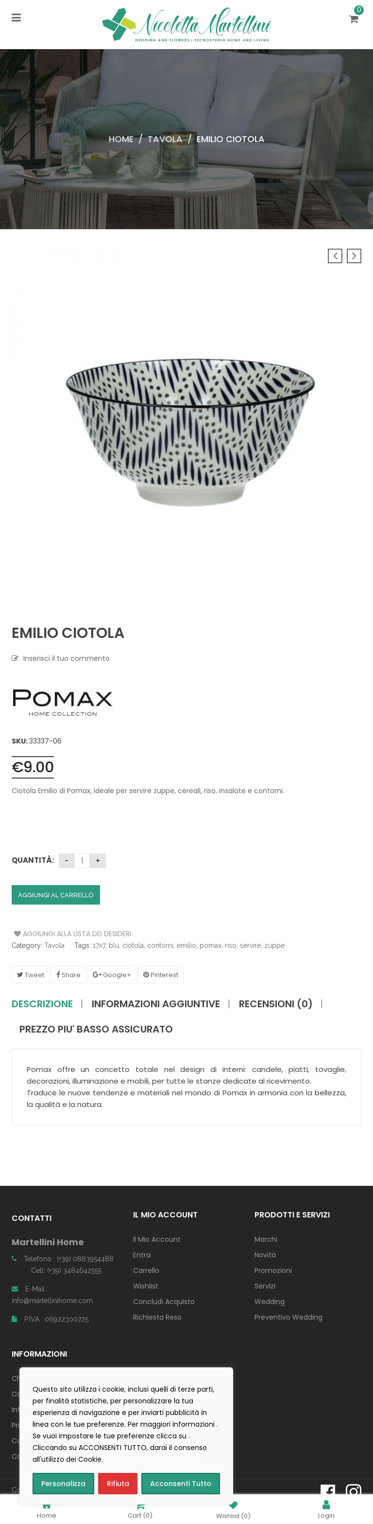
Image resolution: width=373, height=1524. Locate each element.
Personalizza (63, 1483)
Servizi (264, 1286)
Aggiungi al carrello (56, 895)
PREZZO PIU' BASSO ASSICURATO (96, 1029)
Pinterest (160, 975)
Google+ (112, 975)
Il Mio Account (157, 1239)
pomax (210, 945)
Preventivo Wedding (288, 1317)
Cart (140, 1509)
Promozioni (273, 1270)
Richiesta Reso (157, 1317)
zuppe (274, 945)
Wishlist (145, 1286)
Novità (265, 1255)
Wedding (269, 1301)
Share (68, 975)
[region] (126, 1436)
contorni (160, 945)
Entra (142, 1255)
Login (326, 1509)
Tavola (165, 139)
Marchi (265, 1239)
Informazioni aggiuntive (156, 1003)
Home (121, 139)
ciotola (133, 945)
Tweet (30, 975)
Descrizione (42, 1003)
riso (231, 945)
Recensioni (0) (276, 1003)
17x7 (99, 945)
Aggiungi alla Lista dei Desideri (51, 934)
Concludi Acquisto (164, 1301)
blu (114, 945)
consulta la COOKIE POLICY (150, 1459)
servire (250, 945)
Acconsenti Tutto (180, 1483)
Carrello (146, 1270)
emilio (186, 945)
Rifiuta (118, 1483)
